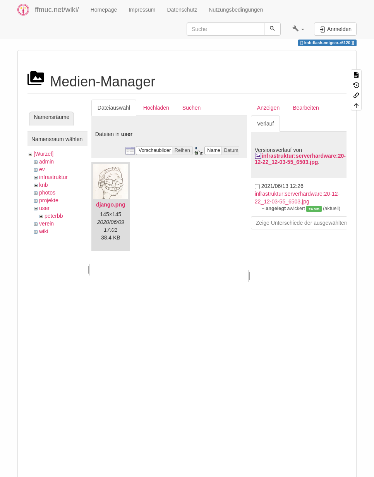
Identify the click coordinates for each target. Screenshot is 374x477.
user (44, 208)
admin (46, 161)
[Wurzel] (43, 154)
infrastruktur (53, 177)
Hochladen (156, 108)
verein (46, 223)
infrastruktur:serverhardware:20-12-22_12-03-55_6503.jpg (300, 159)
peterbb (54, 216)
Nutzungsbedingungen (236, 10)
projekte (48, 200)
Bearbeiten (306, 108)
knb (43, 185)
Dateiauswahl (114, 108)
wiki (43, 231)
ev (42, 169)
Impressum (142, 10)
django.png (110, 204)
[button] (298, 29)
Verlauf (265, 124)
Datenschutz (182, 10)
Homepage (104, 10)
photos (47, 192)
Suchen (191, 108)
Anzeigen (268, 108)
